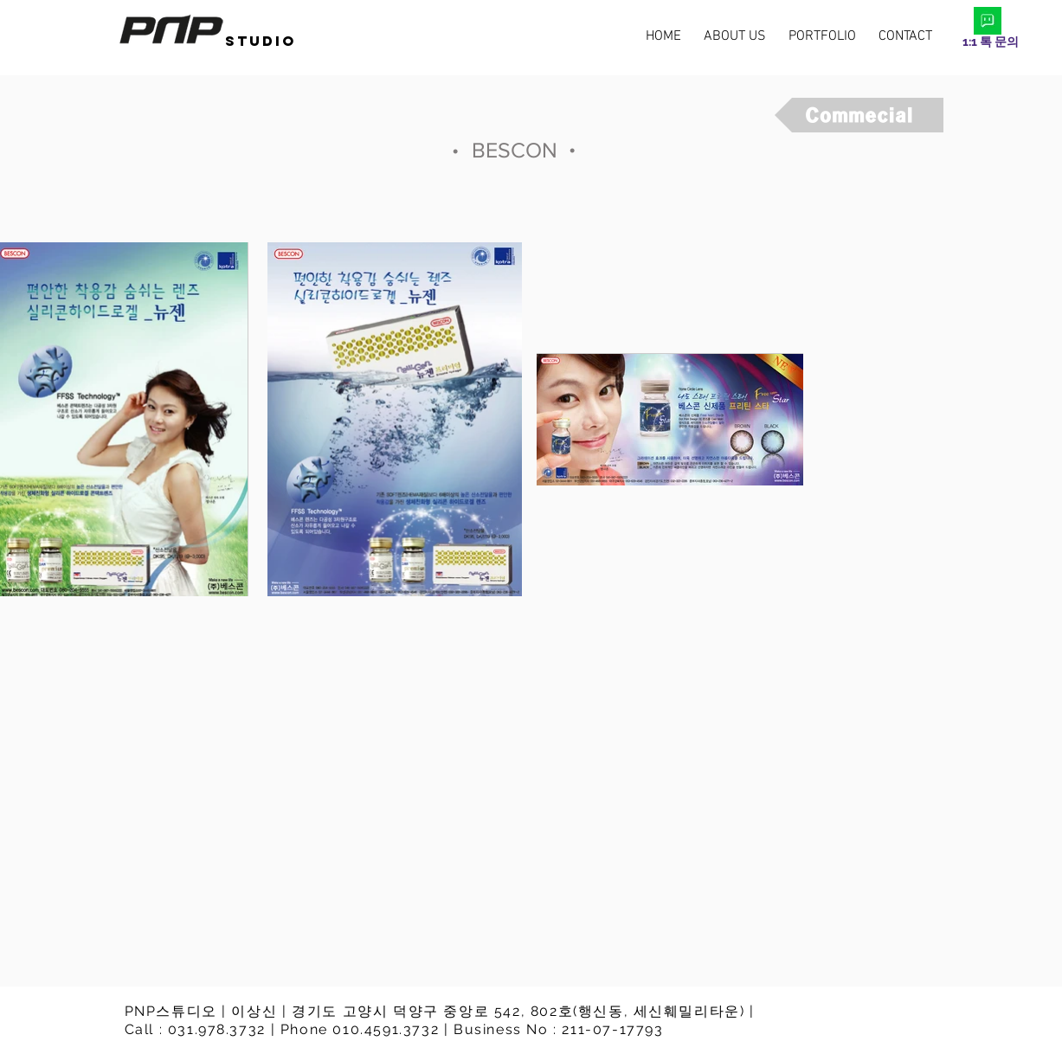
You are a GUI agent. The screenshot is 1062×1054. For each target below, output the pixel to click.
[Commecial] (859, 115)
